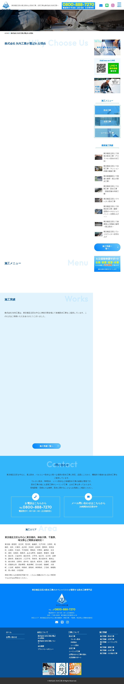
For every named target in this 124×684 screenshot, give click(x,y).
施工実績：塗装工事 (107, 647)
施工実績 (103, 632)
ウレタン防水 (75, 639)
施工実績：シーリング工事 (108, 643)
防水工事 (72, 636)
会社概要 (41, 646)
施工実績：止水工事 (107, 650)
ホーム (9, 632)
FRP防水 (74, 642)
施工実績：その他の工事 (108, 653)
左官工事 (72, 648)
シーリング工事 (74, 651)
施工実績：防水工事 (107, 636)
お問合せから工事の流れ (77, 654)
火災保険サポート (75, 657)
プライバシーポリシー (46, 649)
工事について (73, 632)
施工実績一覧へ (46, 446)
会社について (42, 632)
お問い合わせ (11, 637)
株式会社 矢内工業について (46, 642)
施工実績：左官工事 (107, 639)
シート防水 (75, 645)
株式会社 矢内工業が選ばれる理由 (46, 637)
